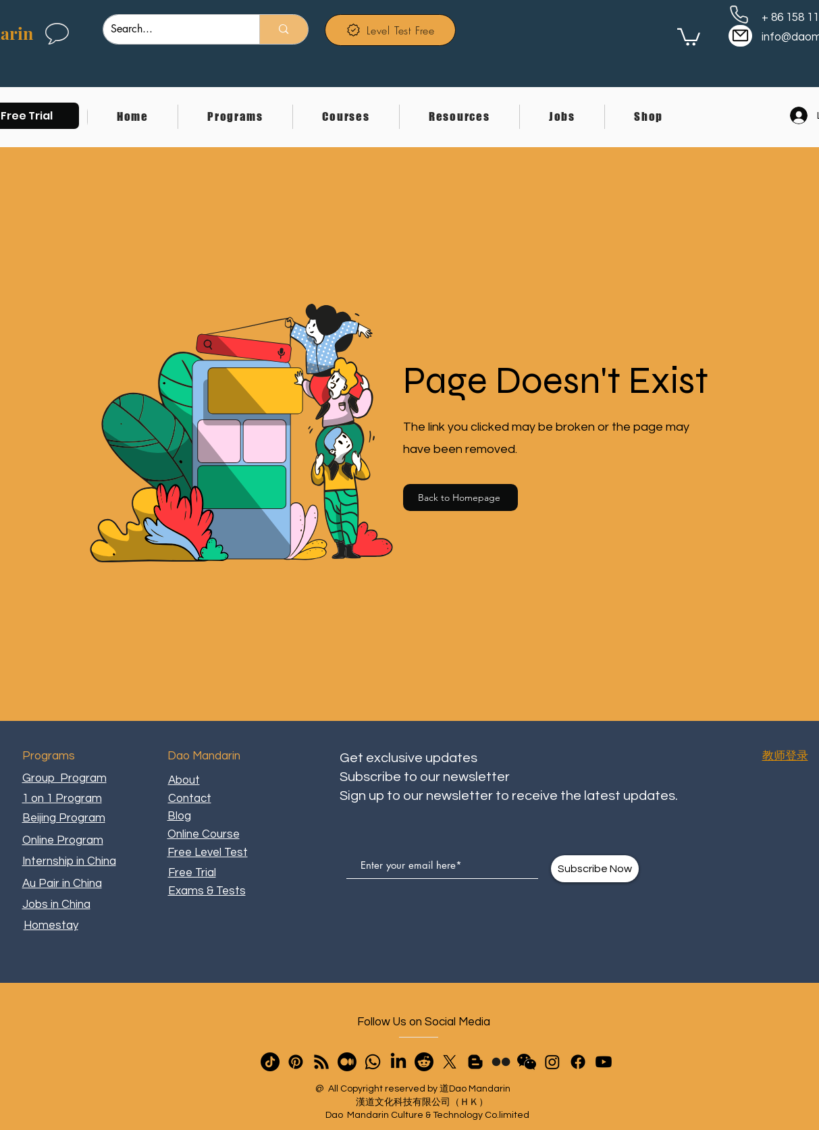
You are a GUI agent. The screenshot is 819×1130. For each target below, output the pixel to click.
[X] (449, 1061)
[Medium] (347, 1061)
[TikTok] (270, 1061)
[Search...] (171, 29)
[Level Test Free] (390, 30)
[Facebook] (578, 1061)
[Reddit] (424, 1061)
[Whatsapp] (372, 1061)
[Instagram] (552, 1061)
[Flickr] (501, 1061)
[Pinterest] (295, 1061)
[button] (235, 117)
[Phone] (739, 14)
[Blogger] (475, 1061)
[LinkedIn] (398, 1061)
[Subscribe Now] (595, 868)
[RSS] (321, 1061)
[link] (688, 36)
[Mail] (740, 36)
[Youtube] (603, 1061)
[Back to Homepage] (460, 497)
